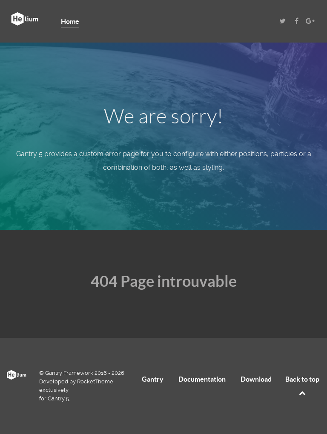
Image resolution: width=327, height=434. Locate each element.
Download (256, 379)
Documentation (202, 379)
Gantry (153, 379)
